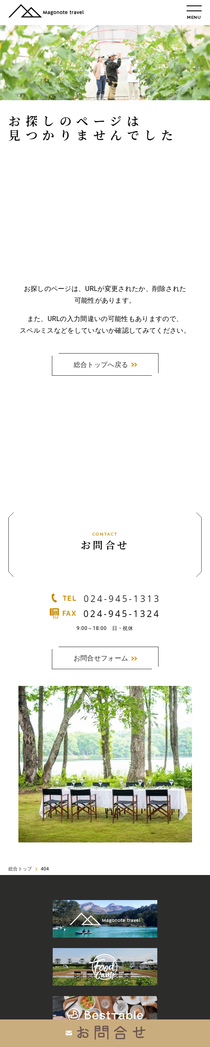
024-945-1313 (122, 598)
